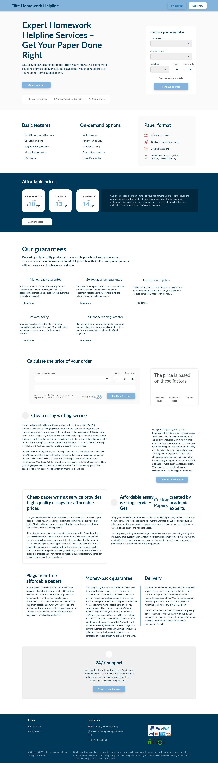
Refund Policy (34, 726)
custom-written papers (184, 524)
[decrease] (177, 69)
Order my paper (36, 85)
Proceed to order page (172, 479)
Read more (28, 302)
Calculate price (35, 221)
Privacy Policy (34, 731)
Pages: (117, 373)
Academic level (157, 51)
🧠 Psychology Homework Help (103, 726)
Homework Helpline (31, 428)
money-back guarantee (106, 632)
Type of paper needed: (44, 373)
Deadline (154, 64)
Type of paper (156, 38)
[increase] (190, 69)
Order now (197, 5)
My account (177, 5)
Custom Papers (61, 455)
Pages (175, 64)
